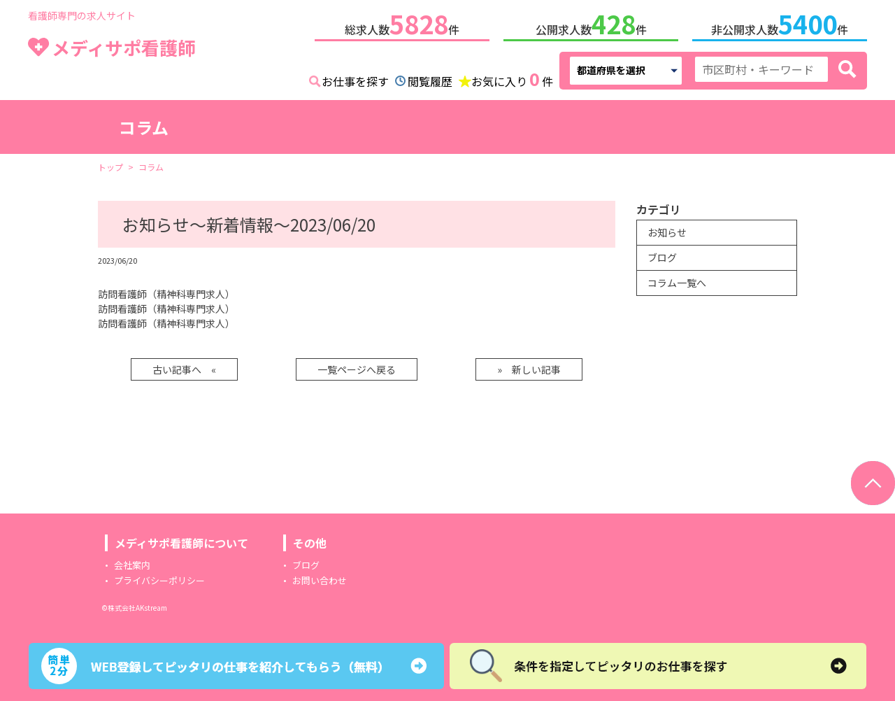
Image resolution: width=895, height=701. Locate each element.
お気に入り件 (512, 77)
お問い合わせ (319, 577)
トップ (110, 164)
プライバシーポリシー (159, 577)
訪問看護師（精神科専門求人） (166, 291)
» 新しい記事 (529, 367)
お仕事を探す (355, 78)
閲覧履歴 (430, 78)
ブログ (662, 255)
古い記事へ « (184, 367)
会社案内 (132, 562)
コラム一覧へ (676, 280)
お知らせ (667, 229)
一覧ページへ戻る (356, 367)
